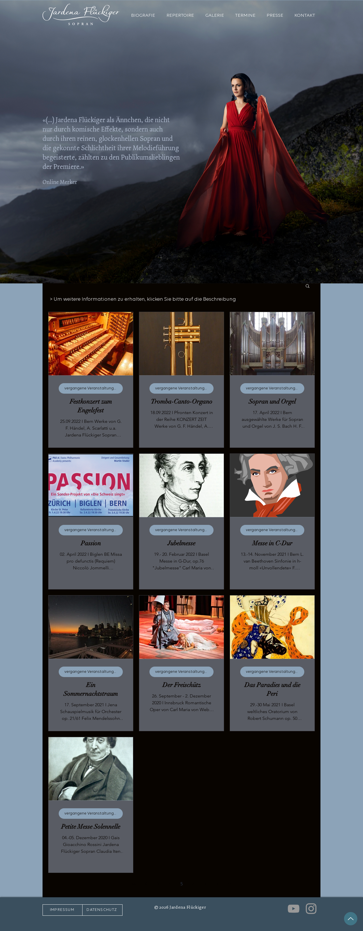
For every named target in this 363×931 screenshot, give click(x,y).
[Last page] (229, 884)
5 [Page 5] (181, 884)
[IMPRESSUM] (63, 910)
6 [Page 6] (193, 884)
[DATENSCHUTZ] (102, 910)
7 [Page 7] (205, 884)
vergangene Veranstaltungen (91, 388)
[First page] (134, 884)
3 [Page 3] (158, 884)
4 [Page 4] (169, 884)
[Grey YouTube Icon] (293, 909)
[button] (307, 286)
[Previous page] (146, 884)
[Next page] (217, 884)
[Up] (350, 918)
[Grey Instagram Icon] (311, 909)
